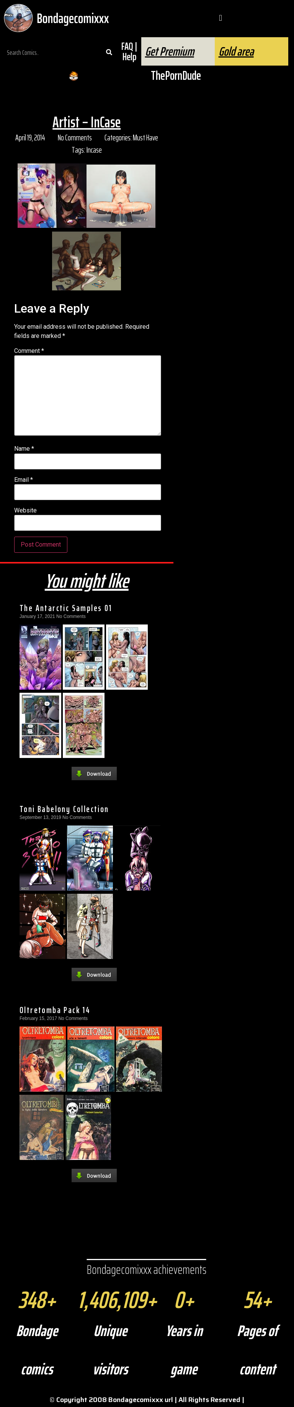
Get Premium (169, 51)
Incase (94, 149)
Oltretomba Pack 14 (55, 1010)
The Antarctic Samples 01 (66, 608)
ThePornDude (176, 75)
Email (23, 480)
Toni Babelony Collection (64, 809)
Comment (29, 351)
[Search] (109, 53)
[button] (220, 18)
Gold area (236, 51)
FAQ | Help (129, 51)
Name (24, 449)
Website (25, 510)
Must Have (145, 137)
